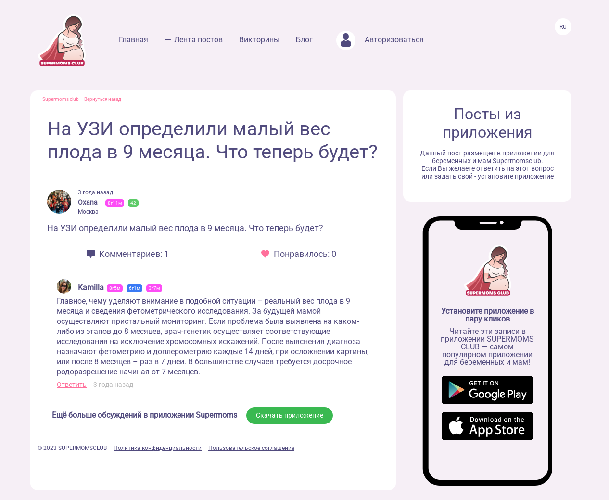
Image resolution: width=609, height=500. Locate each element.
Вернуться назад (102, 99)
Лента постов (198, 39)
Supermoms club (60, 99)
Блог (304, 39)
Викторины (259, 39)
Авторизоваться (380, 39)
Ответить (72, 384)
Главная (133, 39)
